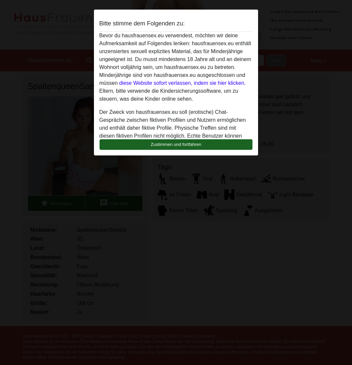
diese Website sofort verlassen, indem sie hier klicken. (182, 83)
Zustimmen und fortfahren (176, 144)
